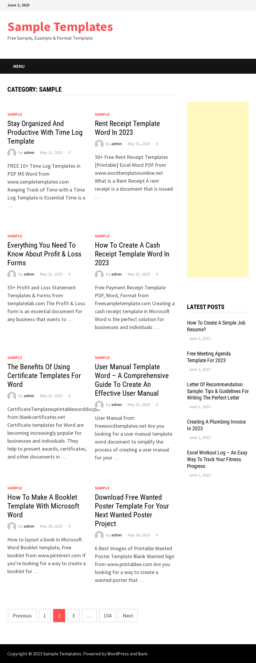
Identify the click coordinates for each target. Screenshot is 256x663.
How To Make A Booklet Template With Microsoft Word (43, 506)
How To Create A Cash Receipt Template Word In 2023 (132, 254)
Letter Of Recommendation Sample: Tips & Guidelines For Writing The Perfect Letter (218, 391)
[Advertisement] (218, 189)
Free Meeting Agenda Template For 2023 (209, 356)
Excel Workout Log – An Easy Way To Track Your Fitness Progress (217, 459)
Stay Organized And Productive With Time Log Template (44, 132)
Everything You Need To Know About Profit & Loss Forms (44, 254)
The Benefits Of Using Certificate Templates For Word (44, 375)
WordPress (118, 654)
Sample (14, 114)
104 (108, 615)
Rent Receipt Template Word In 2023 (127, 128)
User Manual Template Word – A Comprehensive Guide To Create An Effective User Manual (132, 379)
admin (29, 152)
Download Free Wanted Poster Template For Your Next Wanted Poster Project (132, 510)
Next (128, 615)
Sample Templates (60, 26)
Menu (19, 66)
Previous (22, 615)
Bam (142, 654)
